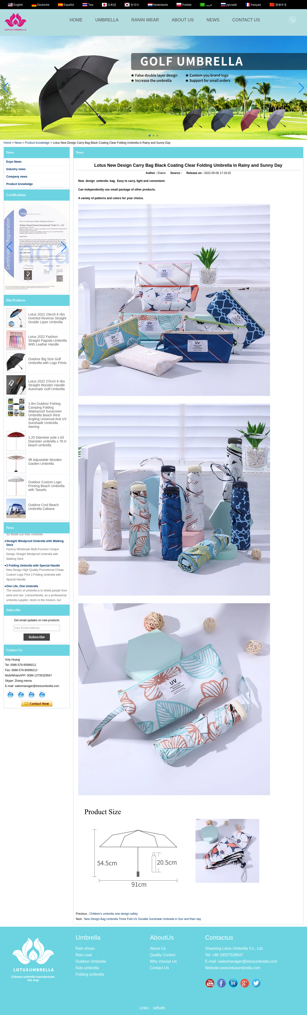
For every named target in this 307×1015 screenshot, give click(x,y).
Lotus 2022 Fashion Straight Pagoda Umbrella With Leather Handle (47, 340)
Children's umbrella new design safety (113, 913)
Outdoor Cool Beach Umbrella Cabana (43, 507)
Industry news (16, 169)
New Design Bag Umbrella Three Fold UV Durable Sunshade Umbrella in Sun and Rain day (142, 919)
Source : (176, 173)
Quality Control (162, 955)
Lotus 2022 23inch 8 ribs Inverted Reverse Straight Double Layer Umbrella (47, 318)
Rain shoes (85, 948)
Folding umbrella (90, 974)
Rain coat (84, 955)
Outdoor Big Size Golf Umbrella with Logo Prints (47, 361)
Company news (16, 176)
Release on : (195, 173)
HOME (76, 20)
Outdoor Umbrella (91, 961)
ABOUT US (183, 20)
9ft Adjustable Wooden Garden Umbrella (45, 462)
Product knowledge (37, 142)
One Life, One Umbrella (22, 587)
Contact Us (159, 968)
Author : (152, 173)
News (18, 142)
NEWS (213, 20)
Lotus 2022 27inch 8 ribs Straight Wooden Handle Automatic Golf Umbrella (46, 385)
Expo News (14, 161)
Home (7, 142)
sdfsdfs (159, 1008)
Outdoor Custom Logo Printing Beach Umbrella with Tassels (46, 486)
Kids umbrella (87, 968)
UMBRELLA (106, 20)
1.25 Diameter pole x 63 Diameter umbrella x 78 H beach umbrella (47, 441)
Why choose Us (163, 961)
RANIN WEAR (145, 20)
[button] (150, 136)
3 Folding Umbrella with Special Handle (33, 566)
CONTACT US (246, 20)
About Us (158, 948)
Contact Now (36, 704)
